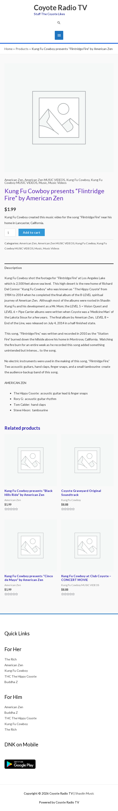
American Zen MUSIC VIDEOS (44, 180)
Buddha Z (11, 682)
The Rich (10, 659)
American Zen (13, 180)
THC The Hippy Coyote (20, 676)
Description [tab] (13, 268)
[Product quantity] (10, 233)
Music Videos (57, 183)
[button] (59, 23)
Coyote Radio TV (60, 7)
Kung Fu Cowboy (78, 180)
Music (43, 183)
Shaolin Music (84, 793)
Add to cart (31, 232)
